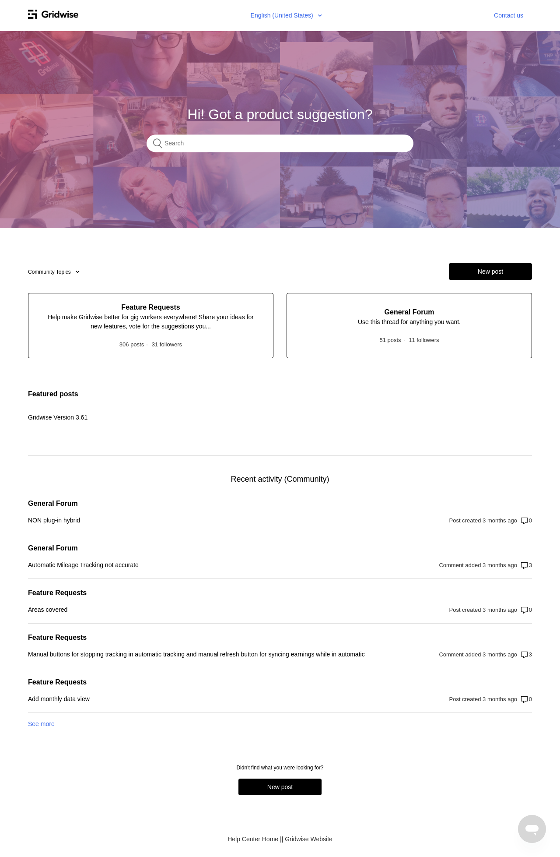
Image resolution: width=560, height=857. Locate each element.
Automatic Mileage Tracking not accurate (83, 564)
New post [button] (490, 271)
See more (41, 723)
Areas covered (47, 609)
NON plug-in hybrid (54, 520)
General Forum (53, 503)
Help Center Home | (254, 839)
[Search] (280, 143)
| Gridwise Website (307, 839)
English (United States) (283, 15)
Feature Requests (57, 592)
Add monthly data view (59, 698)
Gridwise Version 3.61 (58, 417)
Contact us (508, 15)
